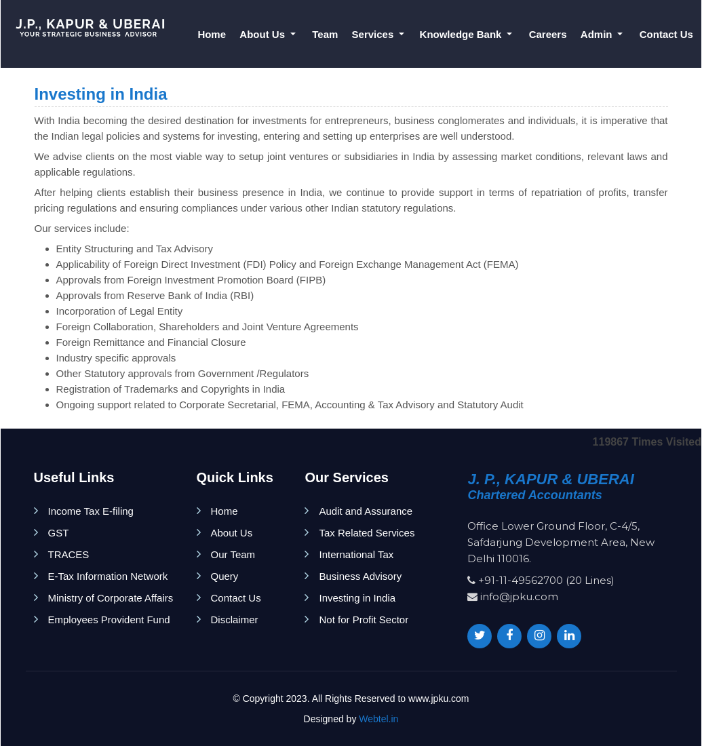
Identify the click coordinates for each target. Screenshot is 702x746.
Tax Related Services (366, 533)
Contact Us (666, 34)
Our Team (233, 554)
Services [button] (374, 34)
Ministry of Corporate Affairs (111, 598)
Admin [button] (598, 34)
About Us (232, 533)
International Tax (356, 554)
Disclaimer (234, 619)
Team (325, 34)
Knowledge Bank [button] (462, 34)
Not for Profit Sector (363, 619)
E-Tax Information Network (108, 576)
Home (211, 34)
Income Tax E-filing (91, 511)
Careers (548, 34)
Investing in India (357, 598)
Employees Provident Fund (109, 619)
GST (58, 533)
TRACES (69, 554)
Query (225, 576)
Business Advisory (360, 576)
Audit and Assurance (365, 511)
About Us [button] (263, 34)
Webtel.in (378, 718)
